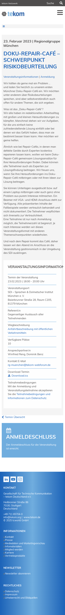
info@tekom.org (12, 517)
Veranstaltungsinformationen (21, 76)
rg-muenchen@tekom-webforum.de (29, 365)
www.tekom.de (31, 517)
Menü (60, 12)
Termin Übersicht (15, 417)
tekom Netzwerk (10, 3)
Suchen (61, 3)
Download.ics (19, 375)
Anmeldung (48, 76)
